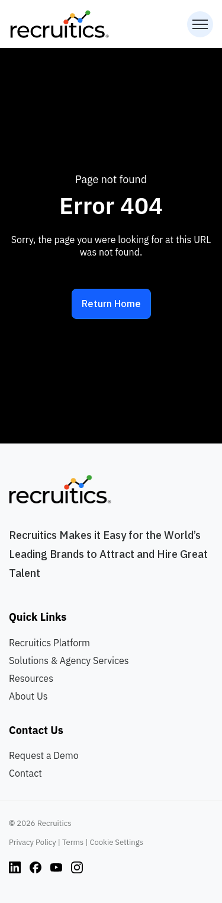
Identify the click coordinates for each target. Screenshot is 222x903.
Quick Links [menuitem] (37, 617)
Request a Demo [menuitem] (44, 755)
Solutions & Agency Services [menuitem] (69, 660)
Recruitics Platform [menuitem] (49, 643)
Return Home (111, 303)
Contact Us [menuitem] (36, 730)
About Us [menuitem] (28, 696)
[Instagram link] (15, 866)
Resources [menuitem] (31, 678)
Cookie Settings (116, 842)
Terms (72, 842)
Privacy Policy (32, 842)
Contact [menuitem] (25, 773)
